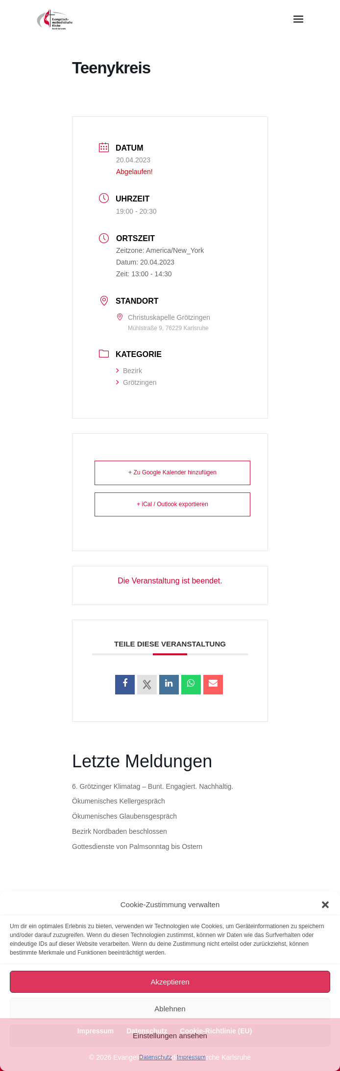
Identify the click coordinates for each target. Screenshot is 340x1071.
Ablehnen (169, 1008)
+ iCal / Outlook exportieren (172, 504)
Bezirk (129, 371)
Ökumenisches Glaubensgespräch (124, 816)
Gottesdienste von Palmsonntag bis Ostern (137, 846)
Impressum (191, 1057)
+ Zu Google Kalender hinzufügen (172, 472)
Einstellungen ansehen (170, 1035)
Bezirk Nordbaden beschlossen (119, 831)
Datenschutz (155, 1057)
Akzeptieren (169, 982)
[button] (325, 905)
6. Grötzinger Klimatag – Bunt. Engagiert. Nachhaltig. (152, 786)
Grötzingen (136, 382)
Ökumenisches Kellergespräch (118, 801)
